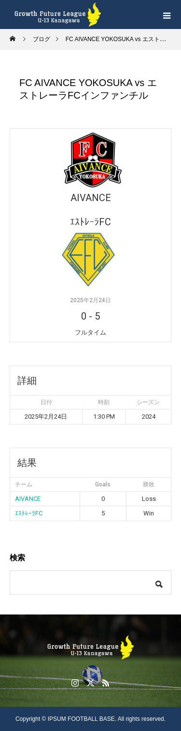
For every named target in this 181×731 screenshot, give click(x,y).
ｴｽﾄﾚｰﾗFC (28, 513)
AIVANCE (28, 498)
